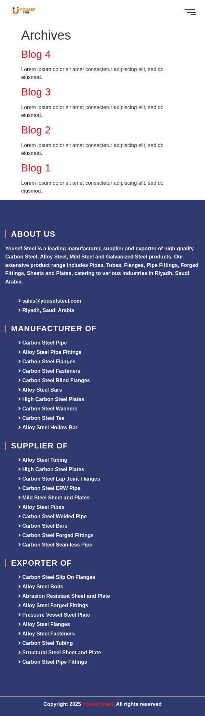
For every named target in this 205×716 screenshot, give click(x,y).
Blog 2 (36, 130)
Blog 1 (36, 168)
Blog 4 (36, 54)
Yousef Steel (97, 704)
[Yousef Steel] (23, 11)
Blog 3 (36, 92)
